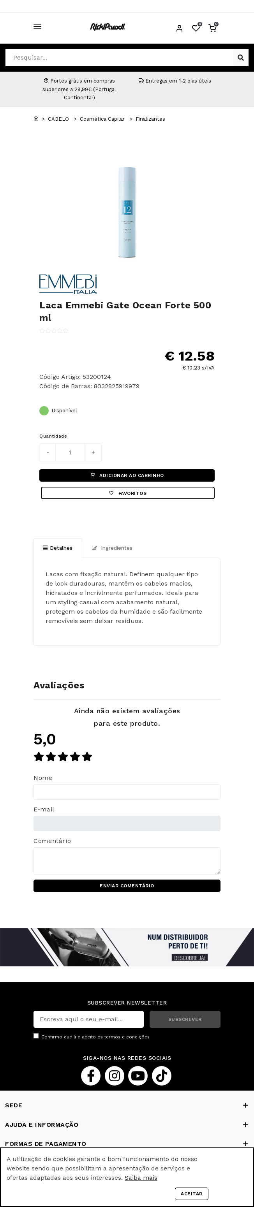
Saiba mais (141, 1177)
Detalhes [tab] (57, 548)
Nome (43, 777)
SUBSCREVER (185, 1019)
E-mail (44, 809)
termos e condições (127, 1037)
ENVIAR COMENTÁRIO (127, 886)
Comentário (52, 841)
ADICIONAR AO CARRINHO (127, 475)
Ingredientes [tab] (112, 548)
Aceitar (192, 1193)
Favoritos (127, 493)
